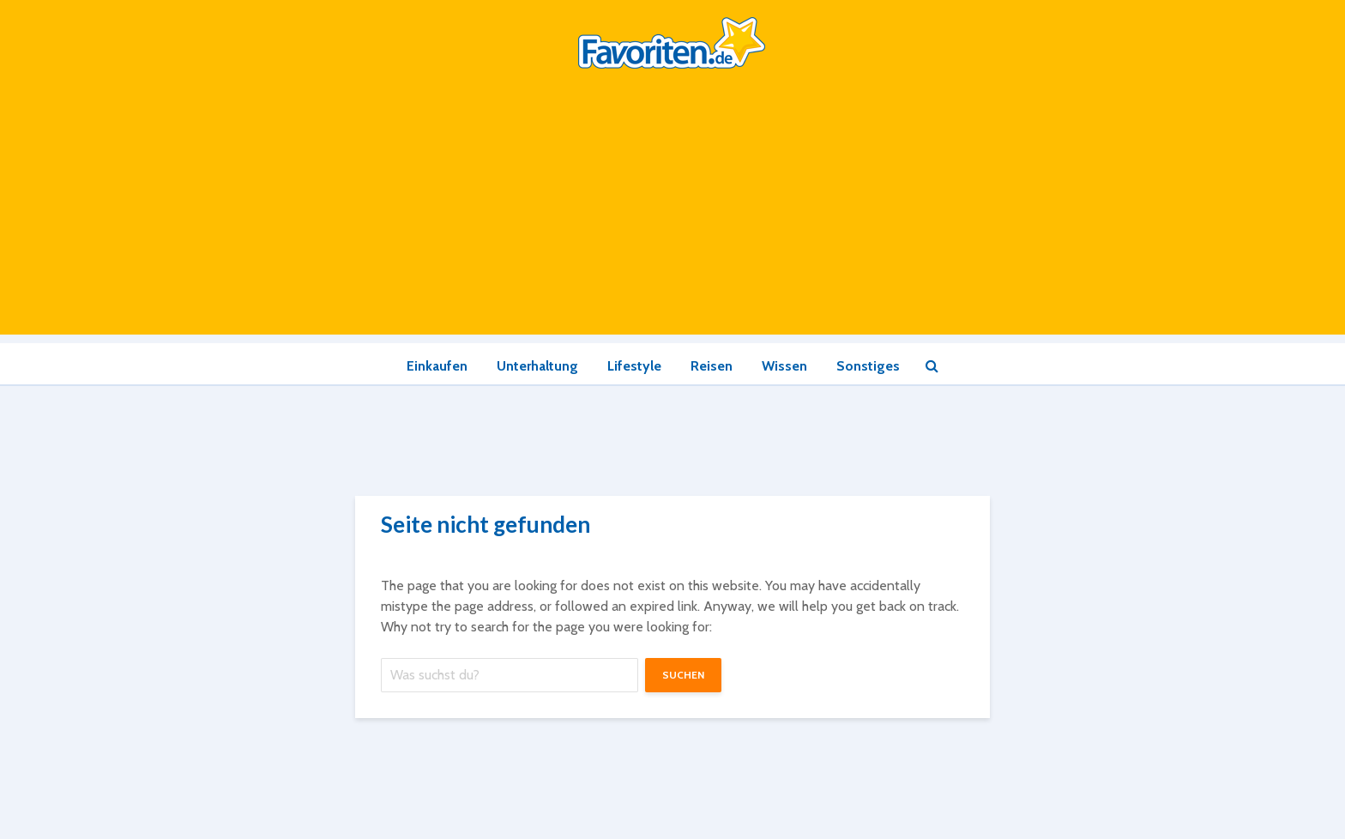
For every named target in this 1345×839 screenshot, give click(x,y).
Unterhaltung (537, 366)
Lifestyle (634, 366)
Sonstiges (868, 366)
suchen (683, 674)
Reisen (712, 366)
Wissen (784, 366)
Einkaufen (437, 366)
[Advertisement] (672, 214)
